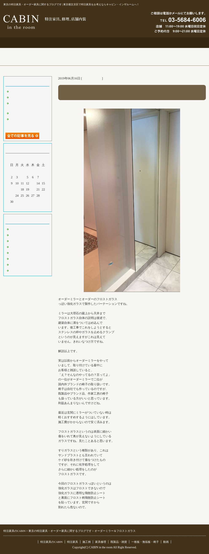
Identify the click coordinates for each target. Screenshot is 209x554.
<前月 (19, 207)
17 (17, 189)
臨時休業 (16, 270)
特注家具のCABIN (51, 541)
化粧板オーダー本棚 (24, 113)
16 (11, 189)
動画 (166, 541)
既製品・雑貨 (19, 240)
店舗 (13, 246)
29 (43, 195)
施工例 (104, 43)
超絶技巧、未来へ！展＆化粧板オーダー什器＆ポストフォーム (29, 123)
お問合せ (145, 43)
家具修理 (100, 541)
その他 (14, 252)
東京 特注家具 (92, 78)
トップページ (23, 43)
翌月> (35, 207)
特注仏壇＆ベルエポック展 (29, 91)
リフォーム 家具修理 (24, 235)
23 (11, 195)
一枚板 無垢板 (21, 264)
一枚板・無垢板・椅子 (145, 541)
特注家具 (64, 43)
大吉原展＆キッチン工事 (27, 97)
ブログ (185, 43)
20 (32, 189)
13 (32, 183)
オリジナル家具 (21, 258)
